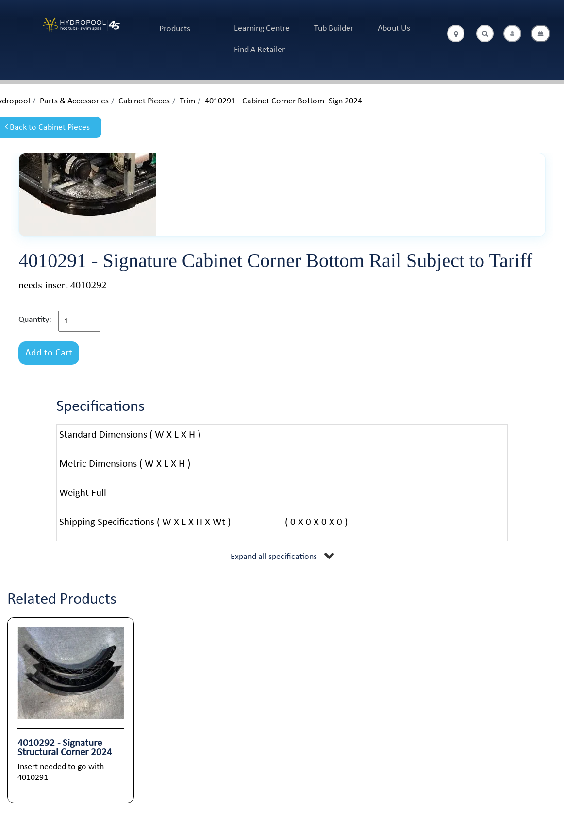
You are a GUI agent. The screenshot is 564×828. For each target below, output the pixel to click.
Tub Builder (333, 28)
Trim (187, 101)
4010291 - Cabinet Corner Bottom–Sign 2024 (283, 101)
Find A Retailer (259, 49)
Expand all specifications (274, 556)
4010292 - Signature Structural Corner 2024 (64, 748)
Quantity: (34, 319)
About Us (394, 28)
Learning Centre (262, 28)
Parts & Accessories (74, 101)
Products (174, 29)
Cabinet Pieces (144, 101)
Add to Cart (48, 353)
